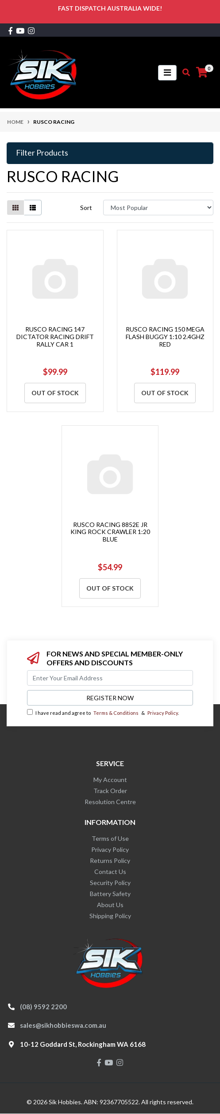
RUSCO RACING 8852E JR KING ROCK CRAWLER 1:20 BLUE (110, 532)
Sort (86, 207)
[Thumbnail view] (15, 207)
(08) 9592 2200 (43, 1007)
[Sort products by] (158, 207)
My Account (110, 779)
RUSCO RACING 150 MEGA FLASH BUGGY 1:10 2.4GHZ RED (165, 336)
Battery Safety (110, 893)
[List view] (33, 207)
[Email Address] (110, 678)
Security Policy (110, 882)
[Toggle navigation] (167, 72)
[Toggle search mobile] (183, 72)
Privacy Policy (162, 713)
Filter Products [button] (42, 152)
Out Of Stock (55, 393)
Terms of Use (110, 838)
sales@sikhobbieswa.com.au (63, 1025)
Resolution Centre (110, 801)
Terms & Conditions (116, 713)
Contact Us (110, 871)
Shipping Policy (110, 915)
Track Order (110, 790)
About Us (110, 904)
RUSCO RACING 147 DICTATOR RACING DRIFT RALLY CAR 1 (55, 336)
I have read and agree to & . (103, 712)
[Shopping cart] (201, 72)
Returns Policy (110, 860)
